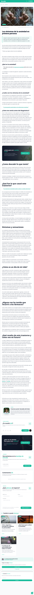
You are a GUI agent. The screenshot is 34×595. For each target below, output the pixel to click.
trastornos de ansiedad (18, 67)
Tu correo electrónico (6, 464)
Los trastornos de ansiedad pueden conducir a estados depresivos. (17, 188)
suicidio (8, 381)
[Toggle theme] (27, 1)
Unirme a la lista (27, 466)
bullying (4, 381)
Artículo (6, 4)
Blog (3, 4)
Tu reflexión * (4, 499)
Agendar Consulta (25, 153)
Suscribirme (17, 581)
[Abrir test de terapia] (32, 593)
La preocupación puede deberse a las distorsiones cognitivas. (16, 107)
